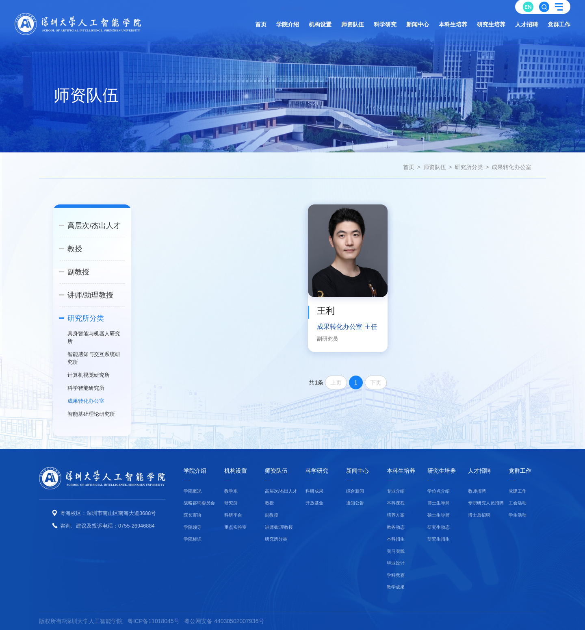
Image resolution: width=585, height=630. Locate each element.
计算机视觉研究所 (88, 375)
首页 (408, 167)
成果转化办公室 (511, 167)
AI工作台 (292, 5)
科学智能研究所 (85, 388)
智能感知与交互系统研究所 (93, 358)
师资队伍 (434, 167)
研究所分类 (469, 167)
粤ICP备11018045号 (154, 621)
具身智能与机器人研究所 (93, 337)
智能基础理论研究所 (91, 414)
